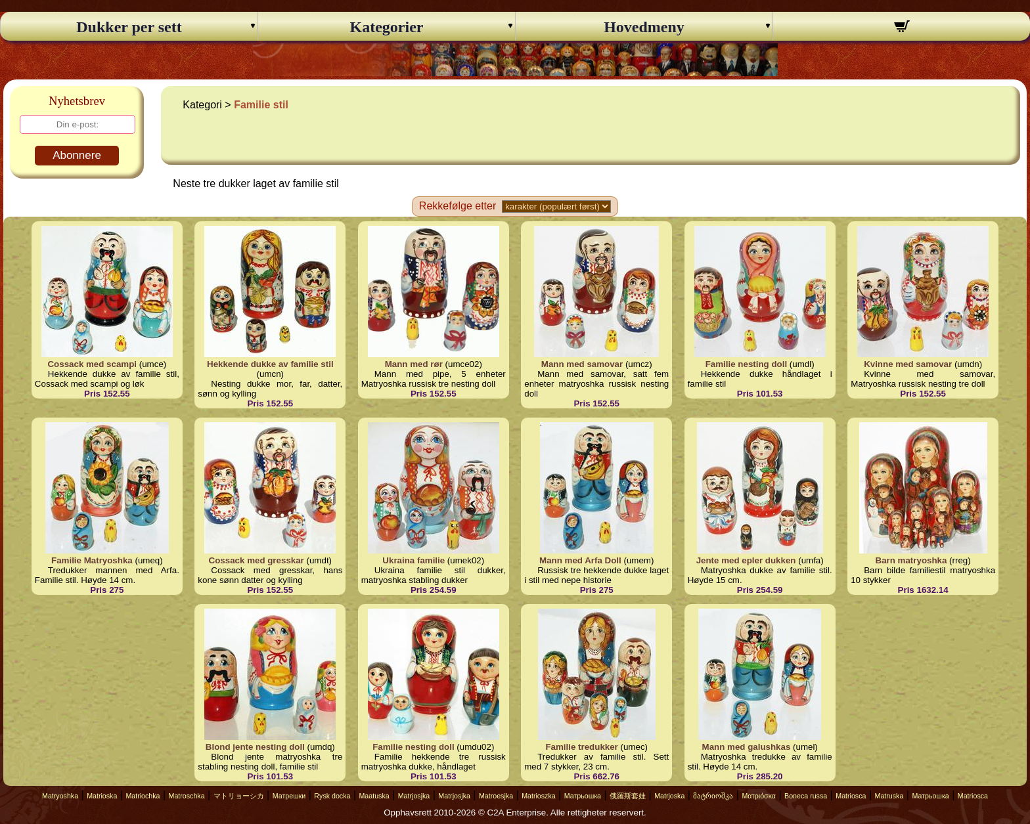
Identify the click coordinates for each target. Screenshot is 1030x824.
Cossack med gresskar (256, 560)
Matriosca (851, 796)
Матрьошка (582, 796)
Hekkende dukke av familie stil (270, 364)
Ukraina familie (413, 560)
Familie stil (261, 104)
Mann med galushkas (746, 747)
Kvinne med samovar (908, 364)
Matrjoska (669, 796)
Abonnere (77, 155)
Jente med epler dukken (746, 560)
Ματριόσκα (759, 796)
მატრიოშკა (713, 796)
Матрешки (289, 796)
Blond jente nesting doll (255, 747)
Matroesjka (496, 796)
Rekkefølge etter (457, 205)
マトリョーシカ (238, 796)
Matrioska (102, 796)
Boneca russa (805, 796)
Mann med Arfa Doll (580, 560)
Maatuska (374, 796)
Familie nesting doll (746, 364)
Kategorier (387, 26)
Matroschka (187, 796)
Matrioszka (539, 796)
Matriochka (142, 796)
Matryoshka (60, 796)
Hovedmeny (644, 26)
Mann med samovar (582, 364)
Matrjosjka (414, 796)
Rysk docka (332, 796)
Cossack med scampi (92, 364)
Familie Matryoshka (92, 560)
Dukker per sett (128, 26)
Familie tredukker (581, 747)
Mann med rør (414, 364)
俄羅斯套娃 (628, 796)
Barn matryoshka (911, 560)
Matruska (889, 796)
